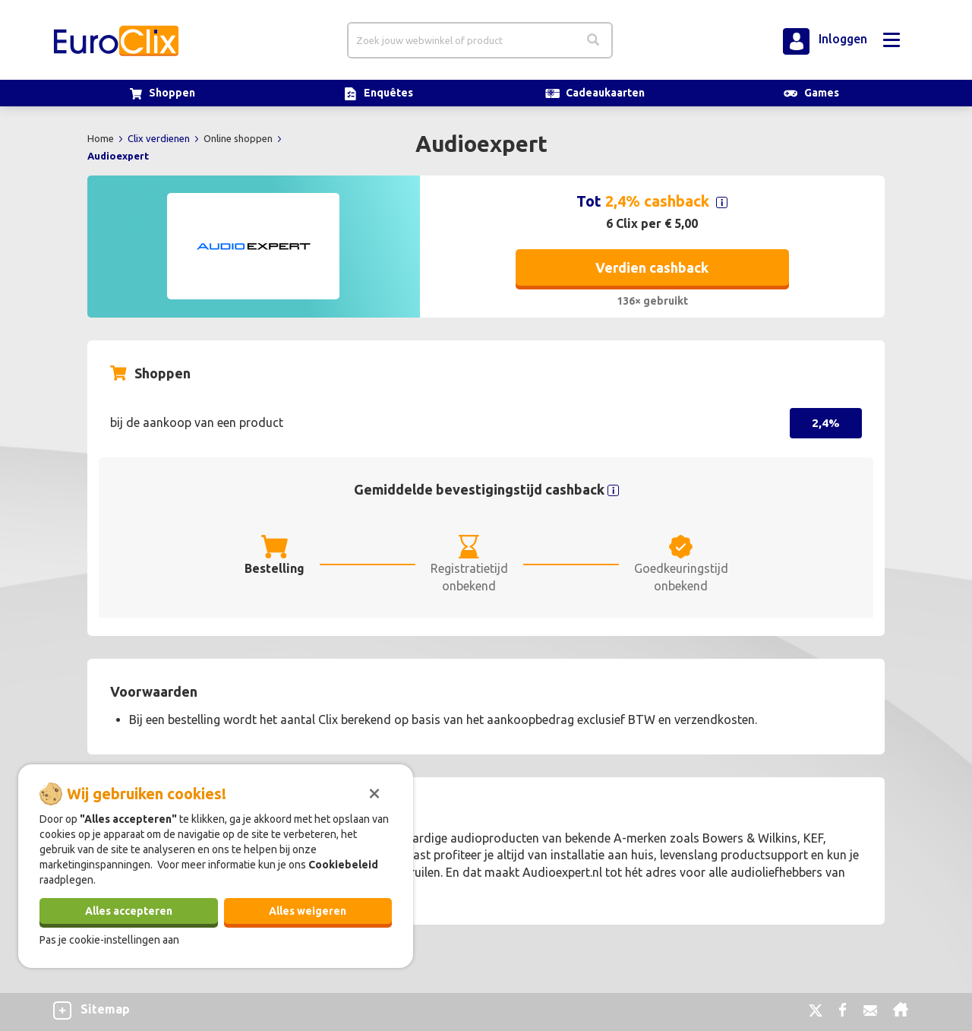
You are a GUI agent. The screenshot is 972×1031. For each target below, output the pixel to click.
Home (101, 138)
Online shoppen (239, 138)
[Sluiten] (374, 792)
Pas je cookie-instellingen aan (109, 940)
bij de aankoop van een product (196, 422)
